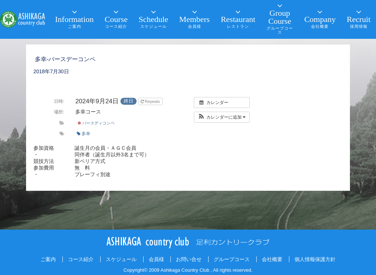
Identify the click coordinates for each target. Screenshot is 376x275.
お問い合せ (189, 259)
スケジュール (121, 259)
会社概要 (272, 259)
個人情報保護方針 (315, 259)
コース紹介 (81, 259)
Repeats (151, 101)
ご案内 (48, 259)
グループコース (232, 259)
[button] (222, 117)
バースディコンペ (96, 123)
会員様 (156, 259)
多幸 (83, 133)
